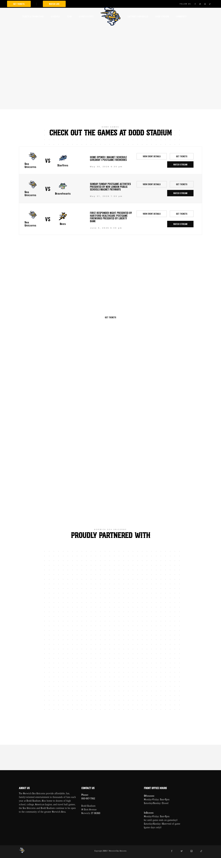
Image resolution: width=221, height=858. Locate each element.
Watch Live (54, 3)
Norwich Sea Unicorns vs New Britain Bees (110, 278)
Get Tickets (19, 3)
